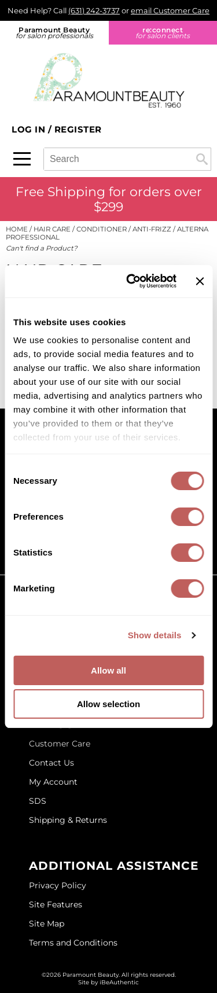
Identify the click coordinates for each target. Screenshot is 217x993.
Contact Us (51, 762)
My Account (53, 782)
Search (202, 159)
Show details (155, 635)
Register (78, 129)
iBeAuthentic (119, 982)
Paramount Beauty (54, 32)
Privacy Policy (57, 885)
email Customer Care (170, 10)
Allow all (108, 670)
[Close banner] (200, 281)
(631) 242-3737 (94, 10)
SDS (37, 801)
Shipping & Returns (68, 820)
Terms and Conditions (73, 942)
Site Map (46, 923)
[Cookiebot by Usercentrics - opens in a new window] (131, 281)
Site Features (55, 904)
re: (163, 32)
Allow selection (108, 704)
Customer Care (59, 743)
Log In (30, 129)
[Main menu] (22, 158)
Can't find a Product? (42, 248)
